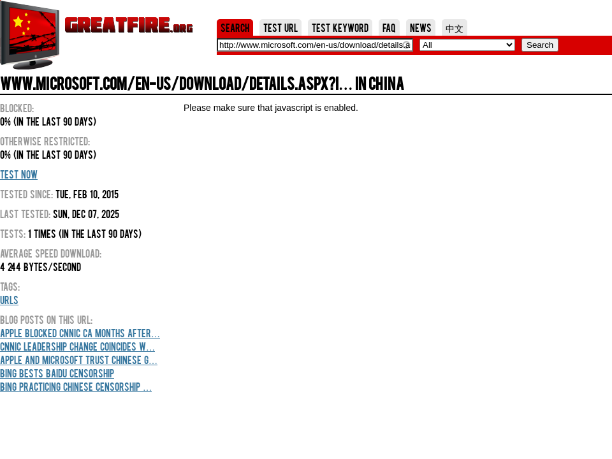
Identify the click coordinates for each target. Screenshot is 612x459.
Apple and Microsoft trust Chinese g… (78, 359)
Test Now (19, 174)
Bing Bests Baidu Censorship (57, 373)
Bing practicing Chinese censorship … (76, 386)
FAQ (389, 27)
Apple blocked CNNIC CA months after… (80, 333)
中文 (454, 27)
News (421, 27)
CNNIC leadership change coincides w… (77, 346)
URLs (9, 299)
